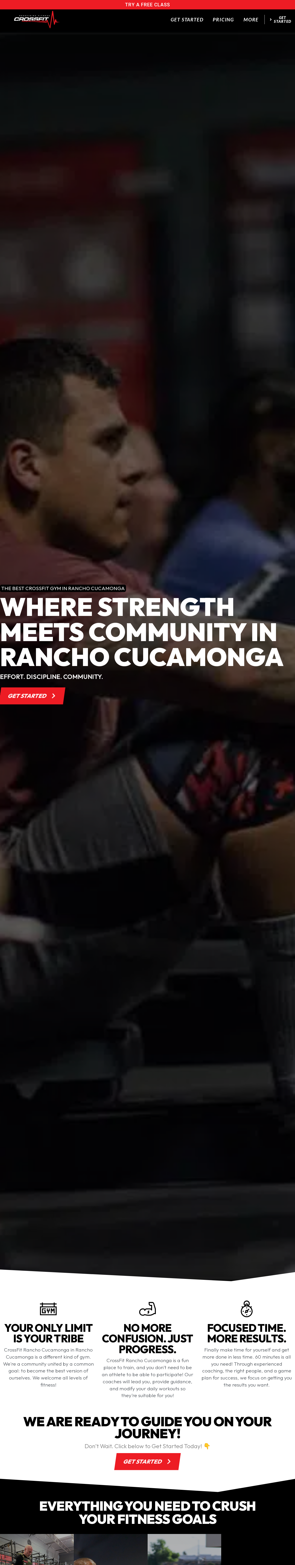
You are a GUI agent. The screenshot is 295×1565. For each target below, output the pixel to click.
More (251, 19)
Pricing (223, 19)
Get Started (187, 19)
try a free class (147, 5)
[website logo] (37, 19)
